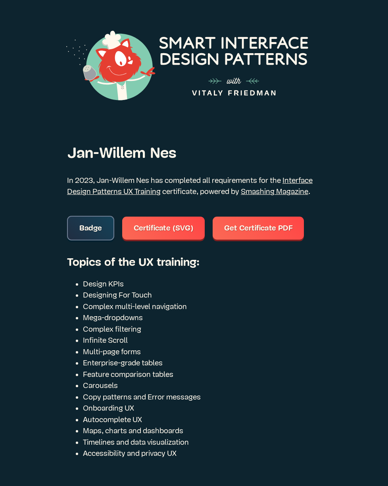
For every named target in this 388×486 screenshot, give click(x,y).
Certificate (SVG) (164, 228)
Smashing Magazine (274, 191)
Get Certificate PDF (258, 228)
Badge (90, 228)
